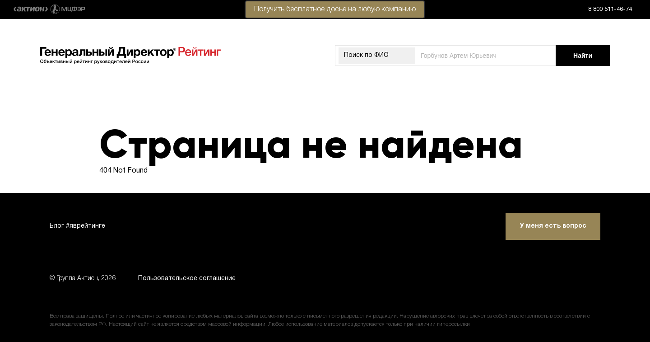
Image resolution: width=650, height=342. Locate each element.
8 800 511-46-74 (610, 9)
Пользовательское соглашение (187, 278)
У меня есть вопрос (553, 226)
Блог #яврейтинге (77, 226)
